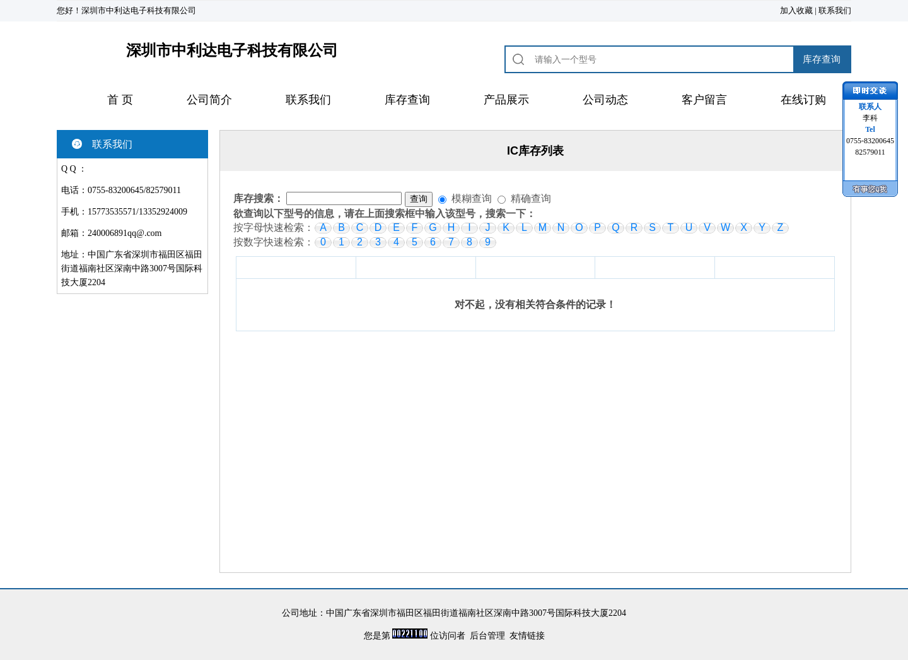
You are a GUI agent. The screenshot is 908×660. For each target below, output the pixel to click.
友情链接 (527, 635)
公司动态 (605, 99)
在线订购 (803, 99)
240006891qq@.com (125, 233)
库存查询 (407, 99)
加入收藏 (796, 10)
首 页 (120, 99)
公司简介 (209, 99)
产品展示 (506, 99)
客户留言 (704, 99)
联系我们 (834, 10)
